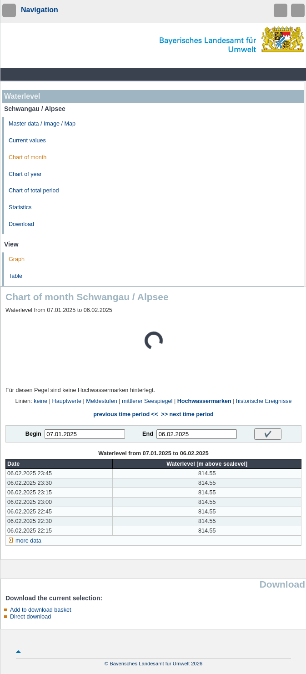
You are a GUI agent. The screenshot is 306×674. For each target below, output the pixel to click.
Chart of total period (34, 190)
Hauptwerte (66, 401)
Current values (27, 140)
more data (28, 541)
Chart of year (25, 174)
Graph (17, 259)
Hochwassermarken (204, 401)
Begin (33, 434)
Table (15, 276)
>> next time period (187, 414)
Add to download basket (40, 610)
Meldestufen (101, 401)
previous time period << (125, 414)
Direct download (30, 617)
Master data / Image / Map (42, 124)
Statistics (20, 207)
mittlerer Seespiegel (147, 401)
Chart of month (27, 157)
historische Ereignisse (264, 401)
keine (40, 401)
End (147, 434)
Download (21, 224)
